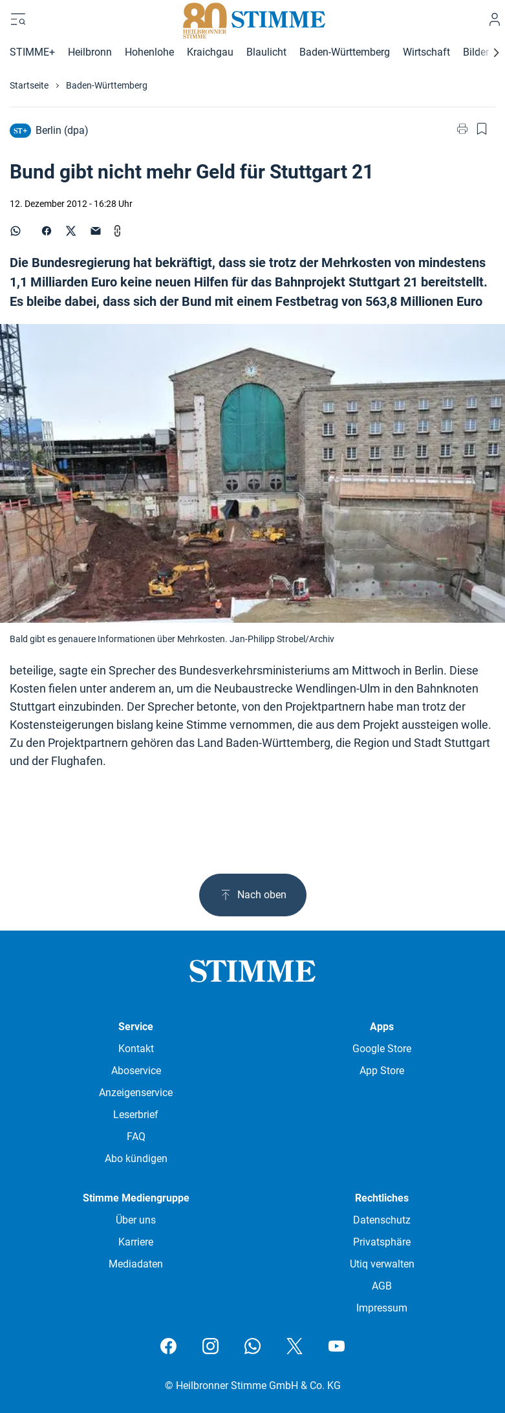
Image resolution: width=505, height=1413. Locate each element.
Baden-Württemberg (344, 52)
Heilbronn (90, 52)
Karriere (135, 1242)
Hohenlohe (149, 52)
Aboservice (136, 1070)
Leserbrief (135, 1114)
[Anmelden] (495, 19)
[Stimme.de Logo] (252, 19)
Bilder (476, 52)
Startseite (29, 85)
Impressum (381, 1308)
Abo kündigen (136, 1158)
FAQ (136, 1136)
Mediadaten (136, 1264)
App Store (382, 1070)
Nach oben (252, 895)
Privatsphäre (382, 1242)
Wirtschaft (426, 52)
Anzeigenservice (136, 1092)
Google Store (381, 1048)
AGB (382, 1286)
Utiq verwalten (382, 1264)
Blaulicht (266, 52)
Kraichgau (210, 52)
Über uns (136, 1220)
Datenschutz (382, 1220)
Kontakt (136, 1048)
